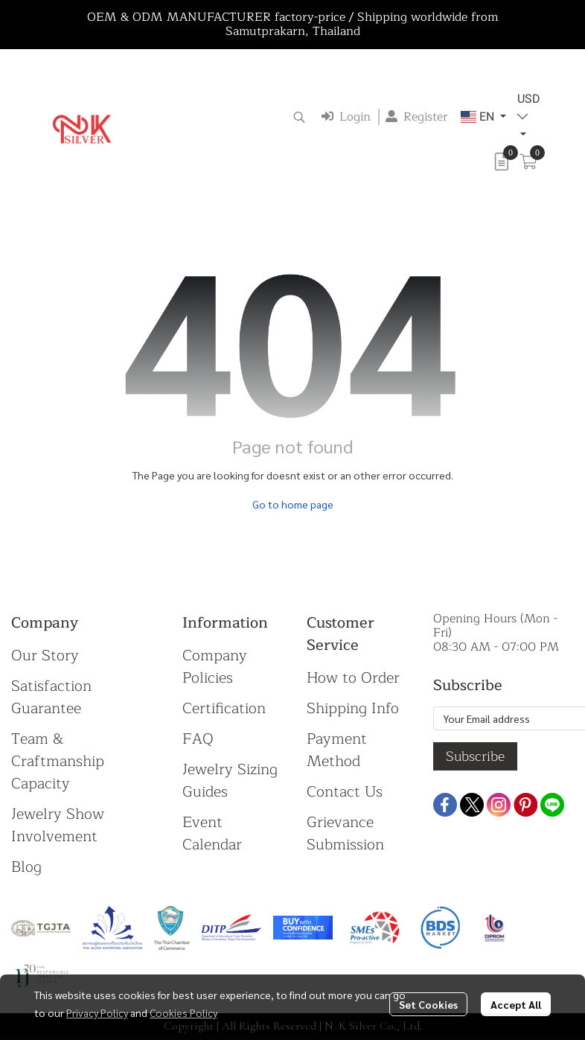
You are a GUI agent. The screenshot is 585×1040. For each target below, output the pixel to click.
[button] (299, 117)
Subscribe (475, 756)
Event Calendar (212, 833)
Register (417, 117)
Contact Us (345, 791)
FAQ (198, 739)
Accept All (515, 1004)
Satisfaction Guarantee (51, 697)
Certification (224, 708)
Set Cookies (428, 1004)
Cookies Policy (183, 1012)
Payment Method (337, 750)
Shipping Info (353, 708)
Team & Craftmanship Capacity (57, 761)
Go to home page (292, 504)
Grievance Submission (345, 833)
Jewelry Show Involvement (57, 825)
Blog (26, 867)
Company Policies (214, 666)
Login (346, 117)
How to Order (353, 678)
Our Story (45, 655)
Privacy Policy (97, 1012)
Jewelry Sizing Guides (230, 780)
